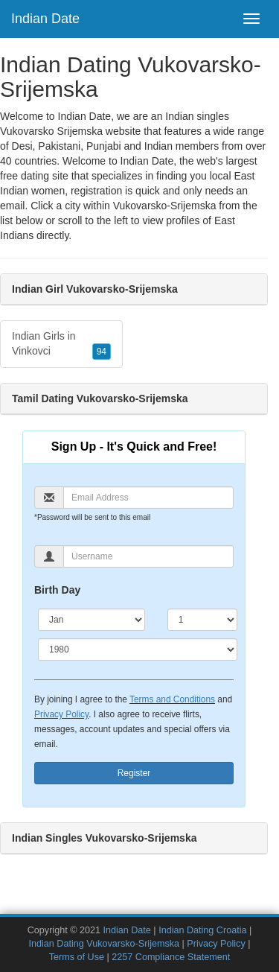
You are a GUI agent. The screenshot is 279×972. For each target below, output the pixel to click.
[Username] (148, 556)
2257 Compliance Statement (171, 957)
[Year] (137, 649)
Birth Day (57, 590)
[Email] (148, 497)
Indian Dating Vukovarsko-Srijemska (104, 943)
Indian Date (45, 18)
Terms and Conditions (172, 699)
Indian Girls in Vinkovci (61, 345)
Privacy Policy (61, 714)
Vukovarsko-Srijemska (165, 206)
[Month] (91, 620)
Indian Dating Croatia (202, 930)
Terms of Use (76, 957)
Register (134, 773)
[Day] (202, 620)
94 (101, 351)
